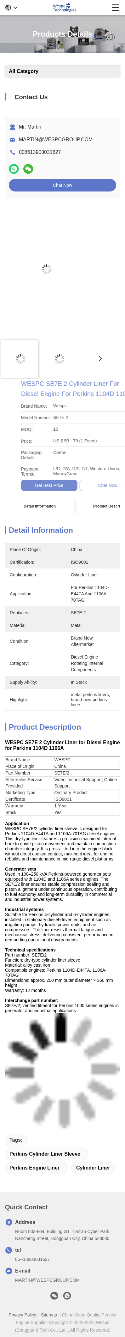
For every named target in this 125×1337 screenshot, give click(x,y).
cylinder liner (93, 1167)
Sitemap (49, 1314)
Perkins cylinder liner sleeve (44, 1154)
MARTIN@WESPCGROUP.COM (56, 139)
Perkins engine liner (34, 1167)
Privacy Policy (22, 1314)
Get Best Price (89, 485)
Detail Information (40, 506)
